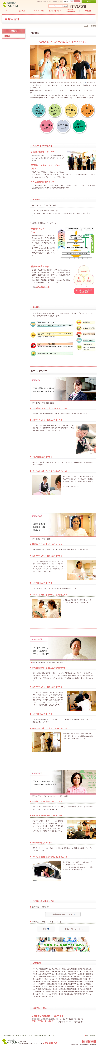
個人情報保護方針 (9, 1035)
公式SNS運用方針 (39, 1035)
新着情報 (39, 1)
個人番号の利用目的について (24, 1035)
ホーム (86, 26)
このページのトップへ (91, 1035)
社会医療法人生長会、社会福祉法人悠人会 (71, 83)
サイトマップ (49, 1035)
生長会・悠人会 (57, 1)
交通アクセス (47, 1)
